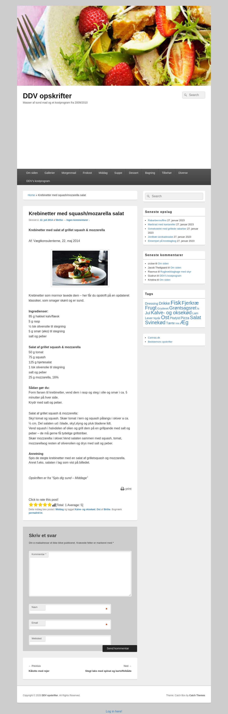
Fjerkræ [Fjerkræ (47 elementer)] (190, 303)
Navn (34, 607)
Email (35, 622)
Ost (98, 509)
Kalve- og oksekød (85, 509)
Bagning (150, 172)
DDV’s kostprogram (38, 181)
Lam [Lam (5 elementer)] (195, 313)
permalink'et (35, 513)
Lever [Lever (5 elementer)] (149, 318)
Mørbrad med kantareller (161, 224)
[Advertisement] (114, 140)
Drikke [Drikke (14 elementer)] (164, 303)
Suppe (118, 172)
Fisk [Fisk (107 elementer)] (176, 302)
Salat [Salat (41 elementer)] (195, 317)
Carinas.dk (154, 337)
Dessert (133, 172)
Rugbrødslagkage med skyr (175, 271)
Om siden (32, 172)
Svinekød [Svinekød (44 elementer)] (155, 322)
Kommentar (39, 554)
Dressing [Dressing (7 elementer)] (151, 303)
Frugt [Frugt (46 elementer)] (150, 307)
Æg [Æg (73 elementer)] (184, 322)
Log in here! (114, 711)
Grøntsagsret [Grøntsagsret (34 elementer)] (182, 307)
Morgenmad (69, 172)
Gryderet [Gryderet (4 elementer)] (162, 308)
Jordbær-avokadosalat (160, 236)
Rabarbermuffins (157, 220)
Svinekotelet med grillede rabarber (167, 228)
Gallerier (50, 172)
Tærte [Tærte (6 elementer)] (170, 323)
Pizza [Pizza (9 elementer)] (185, 318)
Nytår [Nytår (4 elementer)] (156, 318)
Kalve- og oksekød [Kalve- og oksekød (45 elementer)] (171, 312)
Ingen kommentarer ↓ (78, 220)
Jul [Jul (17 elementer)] (147, 313)
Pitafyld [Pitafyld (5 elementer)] (175, 318)
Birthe (59, 220)
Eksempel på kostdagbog (162, 240)
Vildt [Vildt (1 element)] (177, 323)
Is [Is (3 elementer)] (198, 308)
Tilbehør (167, 172)
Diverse (182, 172)
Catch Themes (197, 695)
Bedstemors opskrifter (160, 341)
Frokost (87, 172)
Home (31, 195)
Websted (36, 638)
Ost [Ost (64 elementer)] (165, 317)
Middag (103, 172)
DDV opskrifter (47, 96)
